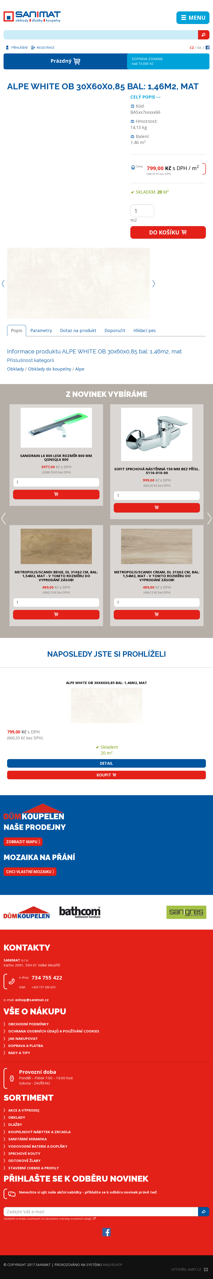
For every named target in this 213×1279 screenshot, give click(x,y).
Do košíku (168, 232)
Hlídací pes (144, 330)
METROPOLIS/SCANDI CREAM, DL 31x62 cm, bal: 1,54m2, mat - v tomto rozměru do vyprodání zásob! (156, 576)
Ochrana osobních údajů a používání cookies (53, 1031)
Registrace (42, 47)
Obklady (15, 369)
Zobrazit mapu (23, 841)
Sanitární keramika (27, 1138)
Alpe (79, 369)
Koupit (107, 775)
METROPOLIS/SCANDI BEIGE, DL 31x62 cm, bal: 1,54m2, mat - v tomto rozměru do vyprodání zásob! (56, 576)
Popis (16, 330)
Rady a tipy (19, 1052)
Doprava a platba (25, 1045)
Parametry (41, 330)
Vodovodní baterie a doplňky (37, 1146)
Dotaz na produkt (78, 330)
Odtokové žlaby (24, 1160)
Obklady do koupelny (49, 369)
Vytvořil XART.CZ (189, 1269)
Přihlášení (16, 47)
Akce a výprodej (23, 1110)
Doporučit (114, 330)
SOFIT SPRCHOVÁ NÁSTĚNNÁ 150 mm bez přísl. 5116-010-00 (156, 470)
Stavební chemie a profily (33, 1167)
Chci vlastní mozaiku (30, 871)
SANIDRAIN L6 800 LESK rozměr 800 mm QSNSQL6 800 (56, 457)
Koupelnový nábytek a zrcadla (39, 1131)
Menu (192, 17)
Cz (192, 47)
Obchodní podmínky (28, 1024)
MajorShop (113, 1264)
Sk (199, 47)
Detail (106, 763)
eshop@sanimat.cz (32, 999)
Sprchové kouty (24, 1153)
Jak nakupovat (23, 1038)
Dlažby (15, 1124)
